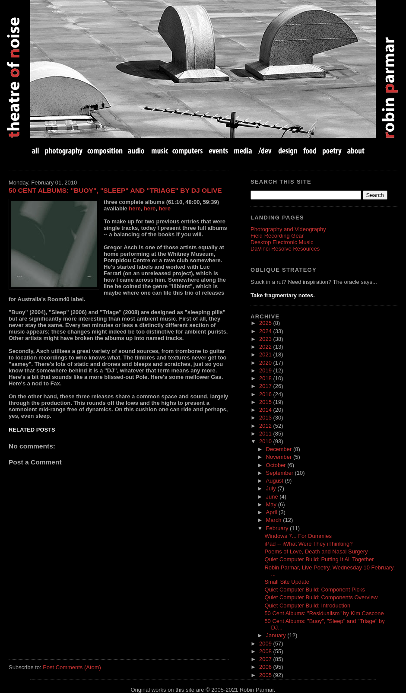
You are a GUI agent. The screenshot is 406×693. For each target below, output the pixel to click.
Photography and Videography (288, 229)
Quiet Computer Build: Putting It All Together (319, 559)
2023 (266, 339)
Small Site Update (286, 582)
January (277, 635)
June (273, 496)
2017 (266, 386)
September (280, 473)
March (274, 520)
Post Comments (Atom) (72, 667)
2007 (266, 659)
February (278, 528)
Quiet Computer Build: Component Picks (314, 589)
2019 (266, 370)
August (275, 480)
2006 (266, 667)
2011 (266, 433)
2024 (266, 331)
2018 (266, 378)
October (277, 465)
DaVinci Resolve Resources (285, 248)
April (272, 512)
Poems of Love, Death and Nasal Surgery (316, 551)
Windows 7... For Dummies (297, 536)
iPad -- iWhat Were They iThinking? (308, 543)
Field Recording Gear (277, 235)
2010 (266, 441)
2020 (266, 362)
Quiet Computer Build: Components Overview (320, 597)
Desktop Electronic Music (282, 242)
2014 (266, 410)
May (272, 504)
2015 (266, 402)
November (279, 457)
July (272, 488)
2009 (266, 643)
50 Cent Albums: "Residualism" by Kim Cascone (324, 613)
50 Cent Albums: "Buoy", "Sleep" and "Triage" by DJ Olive (115, 190)
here (134, 208)
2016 (266, 394)
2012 (266, 426)
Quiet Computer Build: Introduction (307, 605)
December (279, 449)
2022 (266, 346)
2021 (266, 354)
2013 (266, 417)
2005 (266, 675)
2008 (266, 651)
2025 (266, 323)
